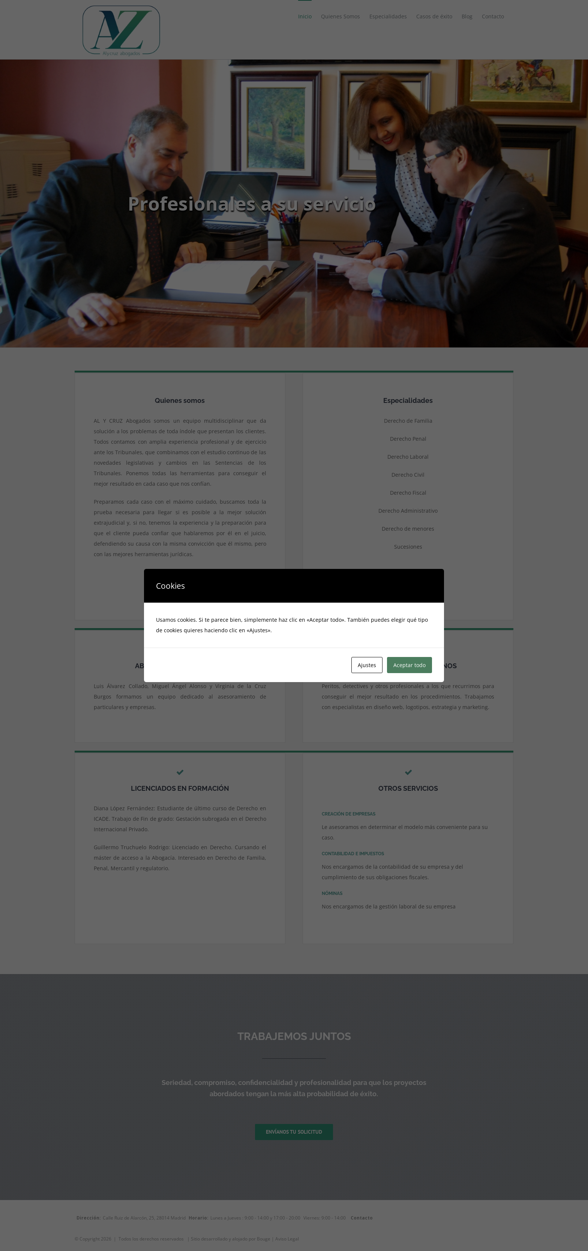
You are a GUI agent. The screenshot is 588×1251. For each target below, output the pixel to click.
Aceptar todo (409, 665)
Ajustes (367, 665)
